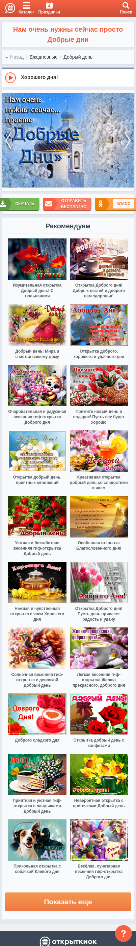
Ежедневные (44, 57)
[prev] (8, 140)
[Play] (10, 77)
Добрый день (77, 57)
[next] (128, 140)
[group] (68, 77)
